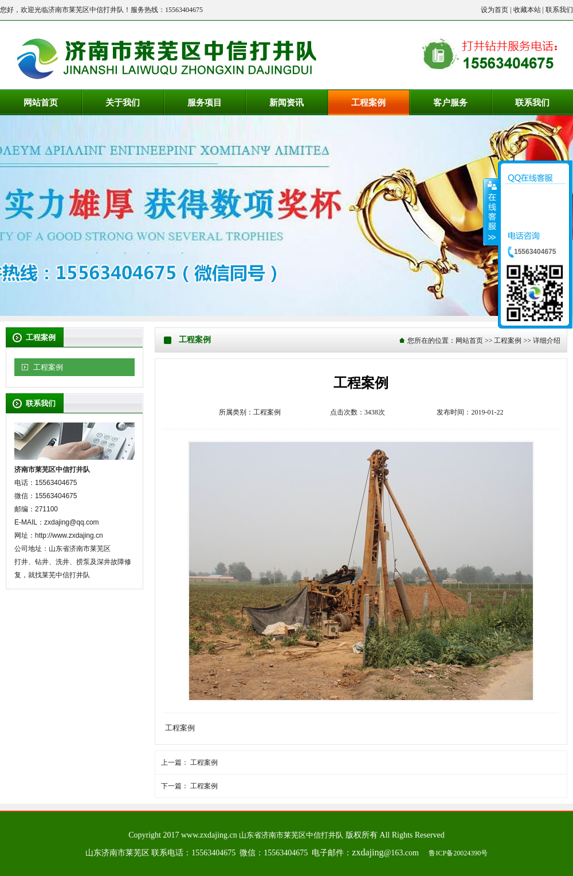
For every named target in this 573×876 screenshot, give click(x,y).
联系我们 (559, 10)
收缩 (491, 211)
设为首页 (494, 10)
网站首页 (469, 341)
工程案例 (48, 367)
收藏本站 (527, 10)
